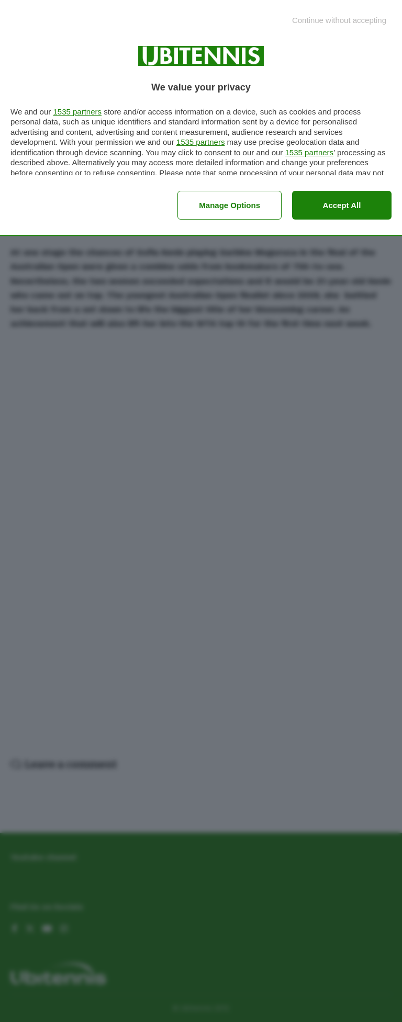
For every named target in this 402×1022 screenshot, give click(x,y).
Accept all (342, 205)
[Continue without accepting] (339, 20)
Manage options (229, 205)
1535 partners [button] (77, 111)
